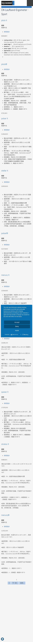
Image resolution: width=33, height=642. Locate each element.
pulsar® (4, 233)
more (17, 330)
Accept (16, 322)
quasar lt (4, 392)
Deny (17, 326)
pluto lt (4, 20)
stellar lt (4, 170)
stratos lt (5, 444)
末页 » (22, 583)
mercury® (5, 515)
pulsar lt (4, 118)
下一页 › (14, 583)
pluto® (4, 64)
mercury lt (5, 275)
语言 (2, 25)
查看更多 (7, 32)
